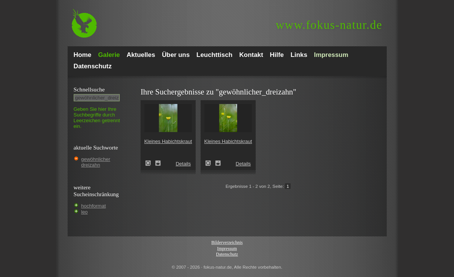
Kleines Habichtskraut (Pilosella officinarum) (150, 163)
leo (84, 212)
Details (183, 164)
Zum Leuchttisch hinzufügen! (158, 163)
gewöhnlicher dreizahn (96, 162)
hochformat (93, 206)
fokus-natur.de (329, 24)
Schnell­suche (89, 89)
